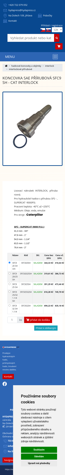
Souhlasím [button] (39, 449)
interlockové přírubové (20, 69)
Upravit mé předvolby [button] (39, 463)
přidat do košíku (38, 320)
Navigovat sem (12, 460)
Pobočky (44, 15)
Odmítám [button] (39, 456)
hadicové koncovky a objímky (26, 65)
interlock (49, 65)
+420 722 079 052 (17, 4)
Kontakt (9, 20)
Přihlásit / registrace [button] (52, 25)
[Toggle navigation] (55, 56)
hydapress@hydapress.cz (22, 10)
